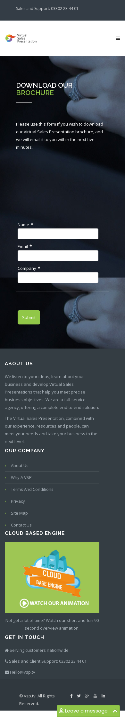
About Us (20, 465)
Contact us (21, 525)
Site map (19, 513)
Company (29, 268)
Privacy (18, 501)
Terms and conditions (32, 489)
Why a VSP (21, 477)
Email (25, 246)
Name (25, 224)
